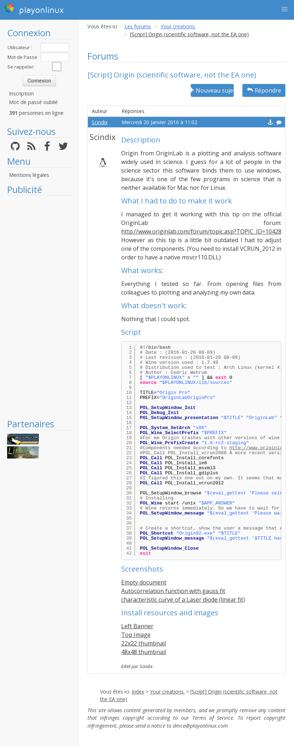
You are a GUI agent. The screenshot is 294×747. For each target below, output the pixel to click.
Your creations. (178, 26)
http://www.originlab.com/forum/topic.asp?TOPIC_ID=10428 (201, 231)
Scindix (100, 122)
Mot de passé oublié (33, 102)
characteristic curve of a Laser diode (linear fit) (183, 599)
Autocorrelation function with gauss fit (173, 591)
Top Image (136, 635)
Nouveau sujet (212, 90)
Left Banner (137, 626)
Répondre (264, 90)
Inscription (21, 93)
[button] (284, 9)
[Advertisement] (39, 306)
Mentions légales (29, 175)
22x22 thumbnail (143, 643)
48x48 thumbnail (143, 652)
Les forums (137, 26)
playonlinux (34, 9)
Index (138, 691)
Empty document (143, 582)
